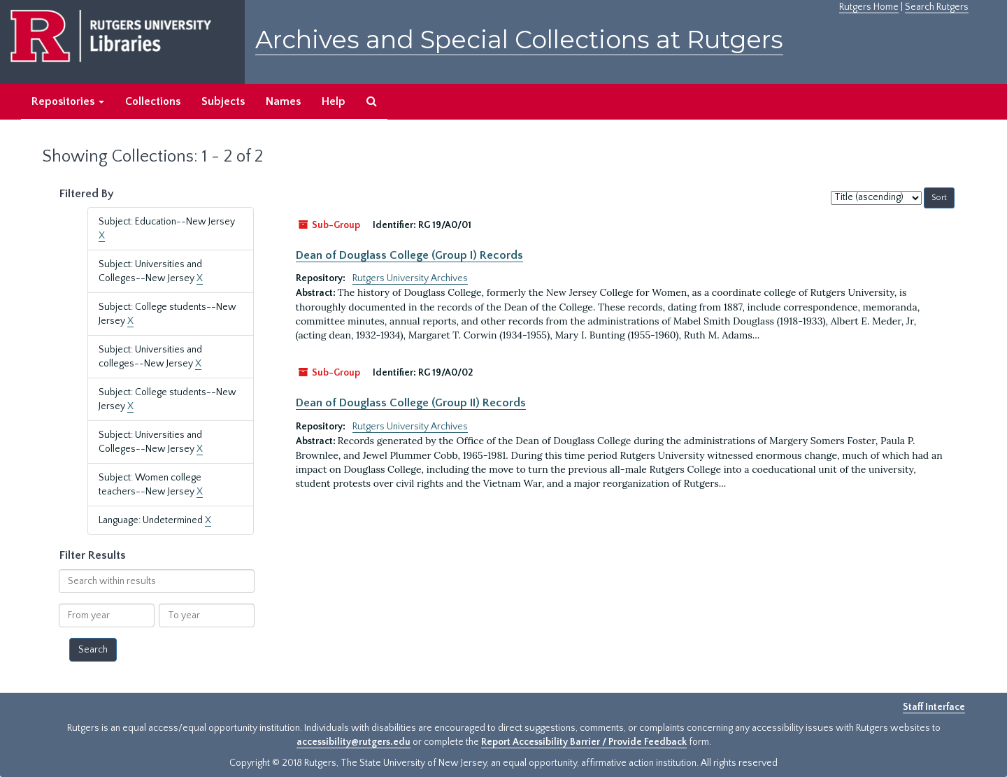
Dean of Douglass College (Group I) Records (409, 255)
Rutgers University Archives (410, 278)
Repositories (67, 101)
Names (283, 101)
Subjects (223, 101)
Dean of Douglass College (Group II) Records (411, 403)
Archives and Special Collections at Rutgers (519, 39)
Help (333, 101)
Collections (152, 101)
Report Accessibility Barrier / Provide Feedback (584, 742)
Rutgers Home (869, 7)
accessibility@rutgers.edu (353, 742)
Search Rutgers (937, 7)
